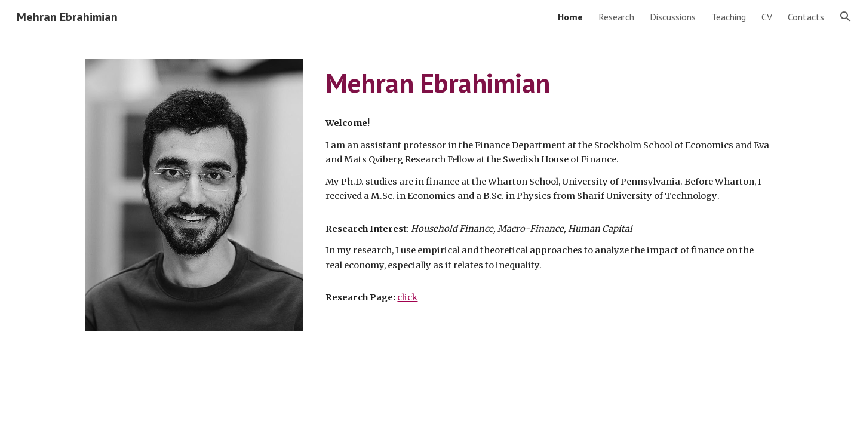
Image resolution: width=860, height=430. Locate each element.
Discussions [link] (673, 17)
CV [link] (766, 17)
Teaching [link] (728, 17)
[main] (548, 83)
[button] (845, 16)
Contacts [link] (806, 17)
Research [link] (616, 17)
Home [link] (570, 17)
